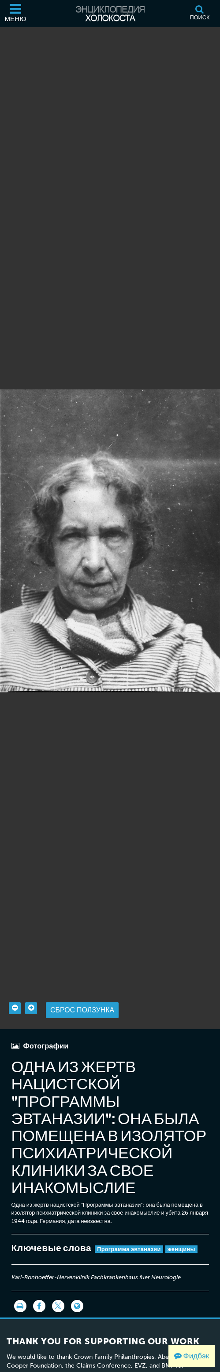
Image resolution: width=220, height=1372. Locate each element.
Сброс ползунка (82, 1010)
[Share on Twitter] (58, 1306)
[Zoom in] (31, 1008)
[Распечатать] (20, 1306)
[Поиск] (199, 13)
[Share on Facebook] (39, 1306)
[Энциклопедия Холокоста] (110, 14)
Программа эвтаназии (128, 1249)
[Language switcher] (77, 1306)
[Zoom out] (15, 1008)
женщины (181, 1249)
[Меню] (15, 13)
